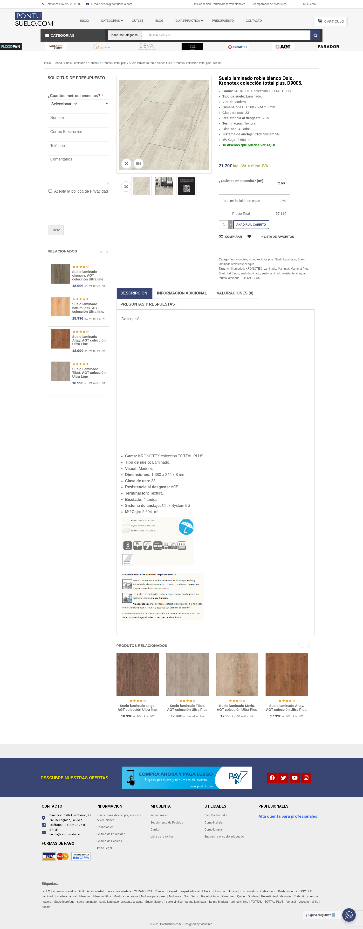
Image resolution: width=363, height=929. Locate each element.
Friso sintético (249, 891)
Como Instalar (214, 822)
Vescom (304, 901)
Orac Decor (191, 896)
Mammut (283, 268)
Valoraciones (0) (235, 293)
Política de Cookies (109, 841)
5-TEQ (46, 891)
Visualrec (206, 924)
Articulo (334, 21)
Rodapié (299, 896)
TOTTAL (256, 901)
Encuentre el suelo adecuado (224, 836)
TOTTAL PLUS (250, 278)
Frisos (233, 891)
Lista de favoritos (162, 836)
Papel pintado (210, 896)
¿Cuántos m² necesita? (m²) (241, 181)
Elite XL (207, 891)
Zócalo (46, 907)
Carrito (155, 829)
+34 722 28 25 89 (70, 4)
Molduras (175, 896)
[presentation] (84, 217)
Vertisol (291, 901)
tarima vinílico (239, 901)
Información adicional (182, 293)
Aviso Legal (104, 848)
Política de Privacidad (110, 834)
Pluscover (228, 896)
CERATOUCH (143, 891)
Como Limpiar (214, 829)
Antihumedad (235, 268)
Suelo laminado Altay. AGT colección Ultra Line (89, 340)
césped (172, 891)
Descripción (134, 293)
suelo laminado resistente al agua (283, 273)
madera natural (67, 896)
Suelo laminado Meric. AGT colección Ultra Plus (256, 707)
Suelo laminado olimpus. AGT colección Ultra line (87, 275)
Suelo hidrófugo (229, 273)
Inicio (47, 63)
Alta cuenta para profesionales (288, 816)
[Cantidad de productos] (224, 224)
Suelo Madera (154, 901)
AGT (81, 891)
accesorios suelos (64, 891)
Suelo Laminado (74, 63)
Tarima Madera (218, 901)
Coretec (160, 891)
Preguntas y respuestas (148, 304)
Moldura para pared (153, 896)
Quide (241, 896)
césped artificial (189, 891)
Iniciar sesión (160, 815)
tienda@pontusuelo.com (116, 4)
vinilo (315, 901)
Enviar (56, 230)
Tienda (57, 63)
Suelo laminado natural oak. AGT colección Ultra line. (88, 308)
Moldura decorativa (126, 896)
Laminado (269, 268)
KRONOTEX (254, 268)
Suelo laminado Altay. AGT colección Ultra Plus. (306, 707)
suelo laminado (250, 273)
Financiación (105, 827)
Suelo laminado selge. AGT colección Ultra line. (157, 707)
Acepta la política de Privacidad (81, 191)
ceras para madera (119, 891)
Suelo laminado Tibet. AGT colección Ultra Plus (207, 707)
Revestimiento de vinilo (276, 896)
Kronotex (93, 63)
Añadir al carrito (251, 224)
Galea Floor (267, 891)
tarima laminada (229, 278)
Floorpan (220, 891)
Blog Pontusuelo (215, 815)
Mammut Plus (299, 268)
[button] (101, 252)
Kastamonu (285, 891)
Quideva (252, 896)
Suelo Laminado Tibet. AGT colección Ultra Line (89, 372)
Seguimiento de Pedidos (167, 822)
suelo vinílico (174, 901)
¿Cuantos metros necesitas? (75, 96)
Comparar (233, 236)
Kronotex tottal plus (114, 63)
